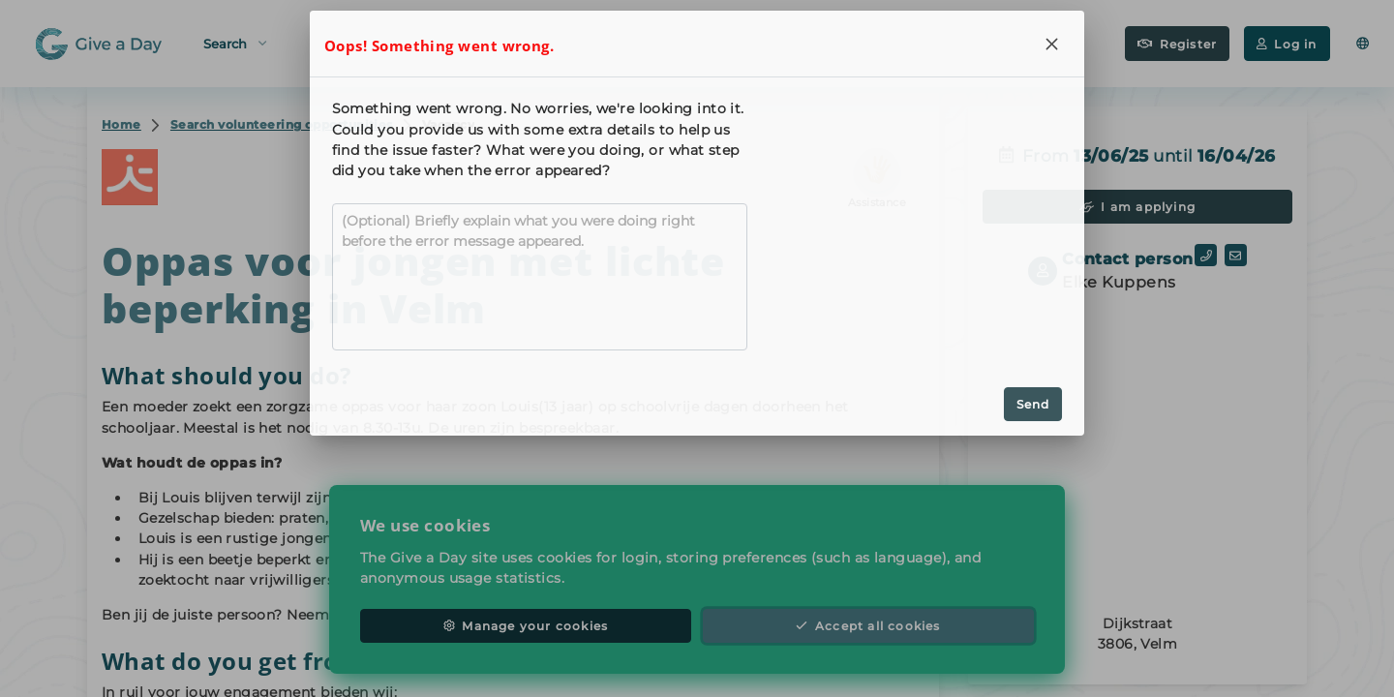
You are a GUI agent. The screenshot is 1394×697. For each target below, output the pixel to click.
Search (234, 42)
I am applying (1137, 206)
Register (1177, 44)
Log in (1287, 44)
